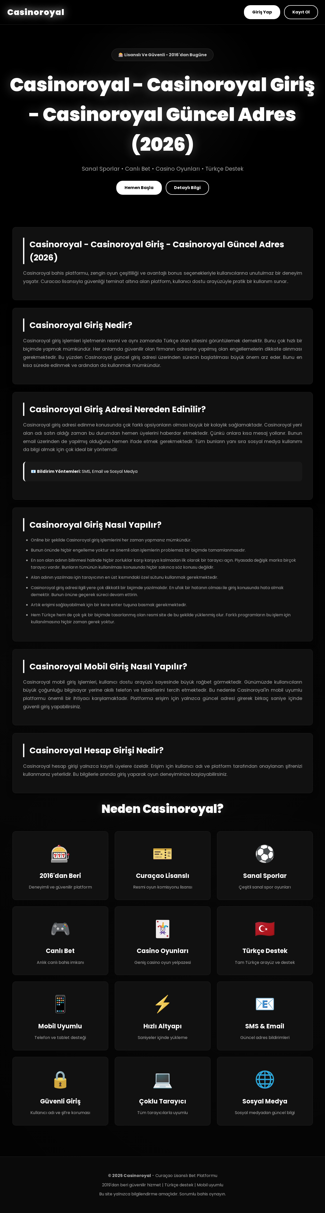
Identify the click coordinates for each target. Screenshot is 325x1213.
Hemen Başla (139, 188)
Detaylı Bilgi (187, 188)
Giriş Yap (262, 12)
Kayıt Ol (301, 12)
